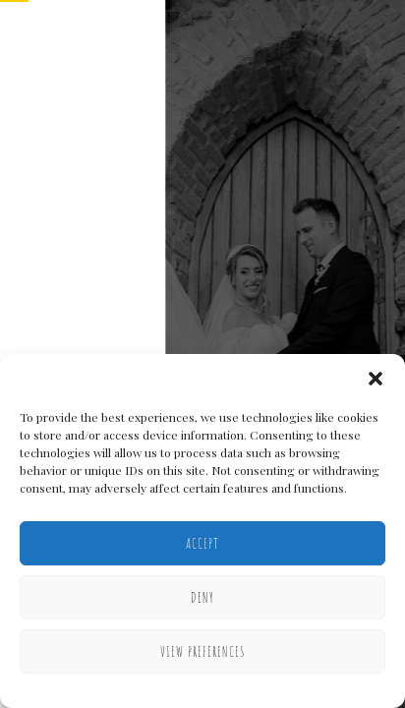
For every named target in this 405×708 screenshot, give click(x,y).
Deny (202, 597)
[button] (375, 378)
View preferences (203, 651)
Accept (202, 543)
